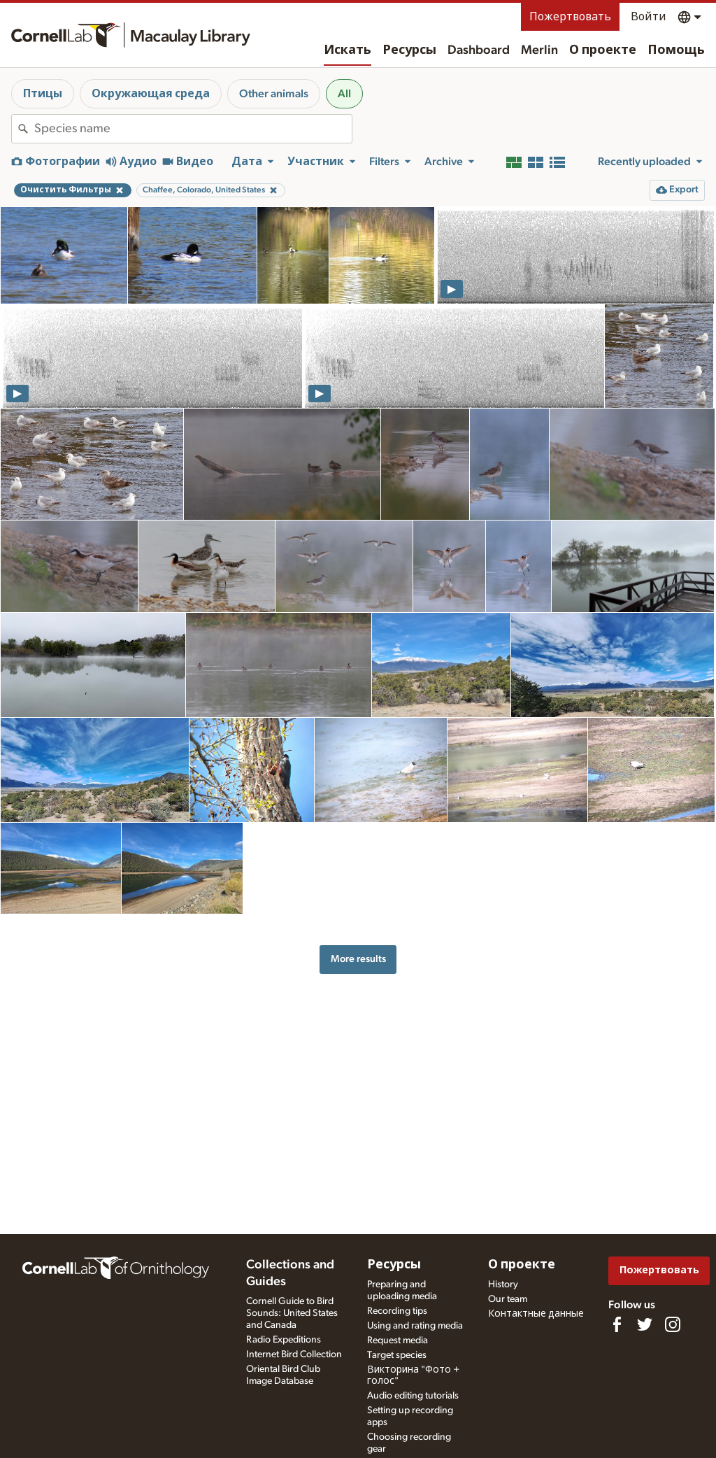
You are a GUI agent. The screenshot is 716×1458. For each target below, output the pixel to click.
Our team (507, 1299)
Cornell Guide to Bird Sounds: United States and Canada (292, 1313)
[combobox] (193, 129)
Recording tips (397, 1311)
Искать (347, 50)
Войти (648, 16)
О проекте (602, 50)
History (503, 1284)
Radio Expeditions (283, 1340)
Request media (397, 1340)
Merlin (539, 50)
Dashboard (479, 50)
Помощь (676, 50)
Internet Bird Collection (294, 1354)
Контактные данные (536, 1314)
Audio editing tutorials (413, 1396)
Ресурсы (409, 50)
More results (358, 959)
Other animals (273, 93)
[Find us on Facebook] (616, 1324)
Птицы (42, 93)
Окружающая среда (151, 93)
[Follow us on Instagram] (672, 1324)
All (344, 93)
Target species (397, 1355)
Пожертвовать (570, 16)
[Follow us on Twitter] (644, 1324)
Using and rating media (415, 1326)
